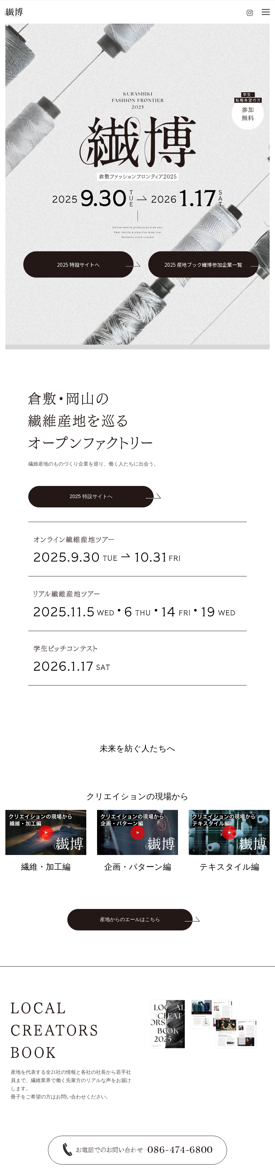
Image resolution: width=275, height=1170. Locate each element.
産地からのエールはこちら (130, 919)
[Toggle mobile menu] (266, 12)
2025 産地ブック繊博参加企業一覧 (203, 264)
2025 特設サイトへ (78, 264)
